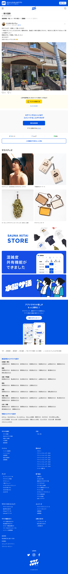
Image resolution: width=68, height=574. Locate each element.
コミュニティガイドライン (8, 544)
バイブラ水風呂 (6, 419)
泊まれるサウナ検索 (8, 436)
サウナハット (6, 481)
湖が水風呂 (58, 419)
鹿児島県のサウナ (6, 409)
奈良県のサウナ (43, 391)
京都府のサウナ (15, 391)
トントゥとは (6, 453)
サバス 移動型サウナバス (43, 487)
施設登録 (5, 443)
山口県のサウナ (43, 398)
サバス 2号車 (40, 490)
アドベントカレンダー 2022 (43, 457)
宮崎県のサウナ (52, 406)
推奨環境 (4, 536)
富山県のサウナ (15, 379)
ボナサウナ (45, 417)
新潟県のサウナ (6, 379)
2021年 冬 (5, 492)
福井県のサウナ (33, 379)
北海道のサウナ (6, 364)
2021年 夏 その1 (7, 487)
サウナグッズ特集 (7, 479)
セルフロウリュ (12, 417)
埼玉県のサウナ (33, 370)
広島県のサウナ (33, 398)
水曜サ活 (19, 25)
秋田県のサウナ (43, 364)
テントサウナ (43, 419)
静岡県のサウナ (15, 385)
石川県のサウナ (24, 379)
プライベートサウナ (7, 422)
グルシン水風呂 (30, 417)
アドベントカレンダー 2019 (43, 464)
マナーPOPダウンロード (9, 528)
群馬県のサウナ (24, 370)
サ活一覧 (39, 434)
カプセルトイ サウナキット (43, 492)
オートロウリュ (21, 417)
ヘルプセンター (41, 521)
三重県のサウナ (33, 385)
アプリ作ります (41, 483)
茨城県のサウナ (6, 370)
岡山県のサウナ (24, 398)
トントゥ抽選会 (7, 451)
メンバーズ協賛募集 (8, 530)
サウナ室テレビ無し (54, 417)
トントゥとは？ (34, 106)
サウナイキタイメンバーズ (43, 506)
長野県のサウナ (52, 379)
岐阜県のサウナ (6, 385)
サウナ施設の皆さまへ (8, 521)
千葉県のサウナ (43, 370)
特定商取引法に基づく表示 (8, 538)
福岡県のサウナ (6, 406)
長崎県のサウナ (24, 406)
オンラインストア (7, 476)
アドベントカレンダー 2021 (43, 459)
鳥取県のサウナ (6, 398)
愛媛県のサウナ (6, 400)
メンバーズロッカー (42, 509)
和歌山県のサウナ (52, 391)
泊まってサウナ (41, 498)
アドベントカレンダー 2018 (43, 466)
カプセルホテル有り (23, 419)
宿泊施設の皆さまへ (8, 523)
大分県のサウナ (43, 406)
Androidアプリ (6, 513)
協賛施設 (39, 511)
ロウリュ (4, 417)
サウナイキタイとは (8, 506)
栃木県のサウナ (15, 370)
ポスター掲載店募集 (8, 526)
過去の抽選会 (6, 457)
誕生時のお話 (6, 509)
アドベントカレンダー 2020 (43, 462)
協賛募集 (5, 459)
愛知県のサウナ (24, 385)
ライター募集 (40, 468)
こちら (39, 128)
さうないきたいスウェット (9, 485)
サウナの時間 (40, 496)
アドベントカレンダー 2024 (43, 453)
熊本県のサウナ (33, 406)
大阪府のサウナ (24, 391)
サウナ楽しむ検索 (41, 485)
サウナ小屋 (51, 419)
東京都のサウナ (52, 370)
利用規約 (4, 541)
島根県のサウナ (15, 398)
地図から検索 (6, 438)
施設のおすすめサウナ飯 (43, 481)
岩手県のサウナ (24, 364)
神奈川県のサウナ (6, 372)
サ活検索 (5, 440)
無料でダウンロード (34, 318)
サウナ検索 (5, 434)
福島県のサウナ (61, 364)
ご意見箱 (39, 526)
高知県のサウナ (15, 400)
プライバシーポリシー (7, 546)
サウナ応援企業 (41, 494)
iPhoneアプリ (6, 511)
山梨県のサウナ (43, 379)
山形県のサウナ (52, 364)
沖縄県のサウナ (16, 409)
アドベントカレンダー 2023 (43, 455)
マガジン (39, 451)
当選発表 (5, 455)
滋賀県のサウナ (6, 391)
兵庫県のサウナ (33, 391)
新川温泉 (7, 13)
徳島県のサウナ (52, 398)
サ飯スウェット (7, 483)
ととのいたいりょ (12, 23)
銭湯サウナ (38, 417)
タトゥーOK (14, 419)
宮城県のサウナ (33, 364)
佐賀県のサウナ (15, 406)
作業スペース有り (34, 419)
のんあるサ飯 (40, 479)
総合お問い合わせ (41, 523)
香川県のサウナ (61, 398)
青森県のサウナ (15, 364)
